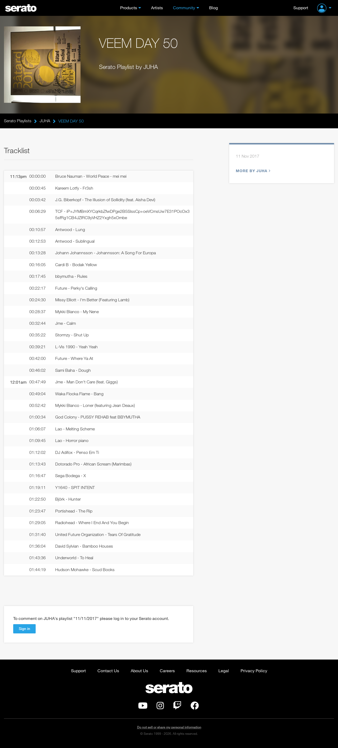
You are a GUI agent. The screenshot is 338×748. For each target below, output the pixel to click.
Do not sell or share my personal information (169, 731)
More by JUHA (252, 171)
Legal (223, 673)
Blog (213, 7)
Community (184, 7)
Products (128, 7)
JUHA (45, 121)
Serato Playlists (17, 121)
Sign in (24, 632)
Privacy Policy (254, 673)
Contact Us (108, 673)
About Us (139, 673)
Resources (196, 673)
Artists (157, 7)
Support (300, 7)
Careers (167, 673)
